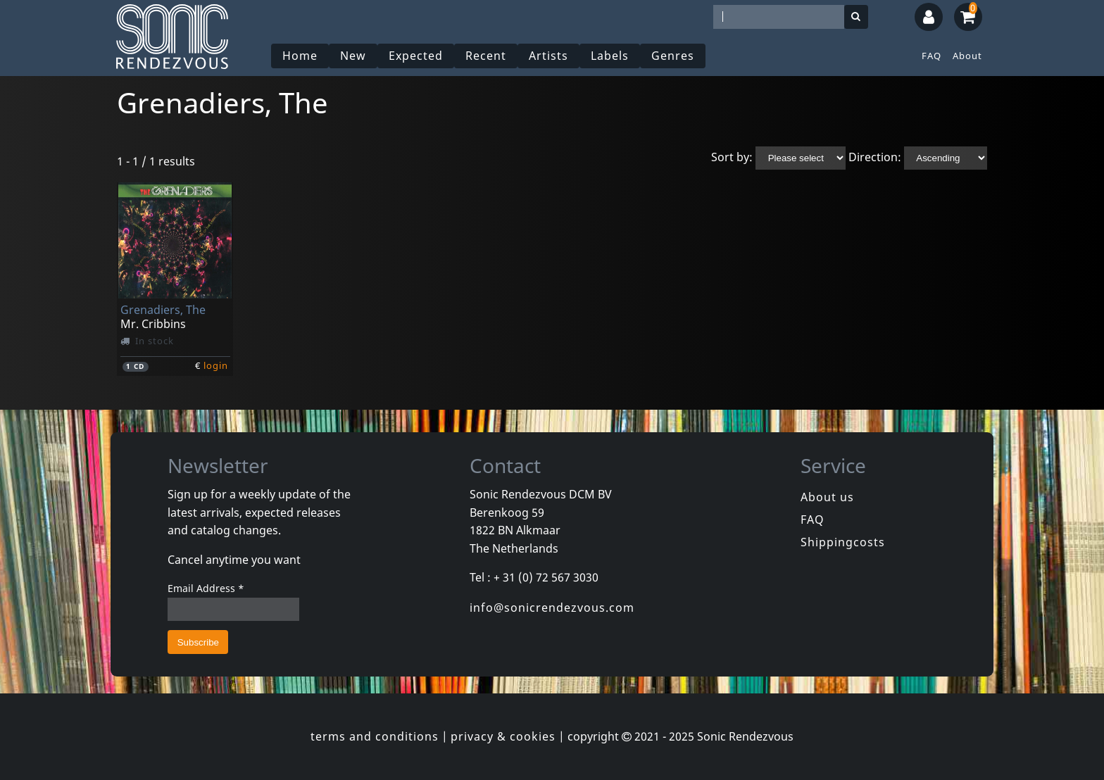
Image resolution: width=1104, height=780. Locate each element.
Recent (485, 55)
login (215, 365)
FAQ (931, 55)
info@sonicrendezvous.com (552, 607)
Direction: (874, 157)
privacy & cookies (503, 736)
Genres (672, 55)
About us (827, 497)
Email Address (206, 588)
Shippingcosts (843, 542)
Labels (610, 55)
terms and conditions (374, 736)
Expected (416, 55)
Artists (548, 55)
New (353, 55)
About (967, 55)
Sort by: (732, 157)
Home (300, 55)
